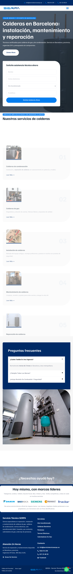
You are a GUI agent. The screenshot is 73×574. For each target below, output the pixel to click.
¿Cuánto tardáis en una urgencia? (21, 359)
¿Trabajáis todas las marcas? (20, 373)
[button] (67, 8)
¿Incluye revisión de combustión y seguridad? (26, 379)
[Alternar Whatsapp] (66, 569)
